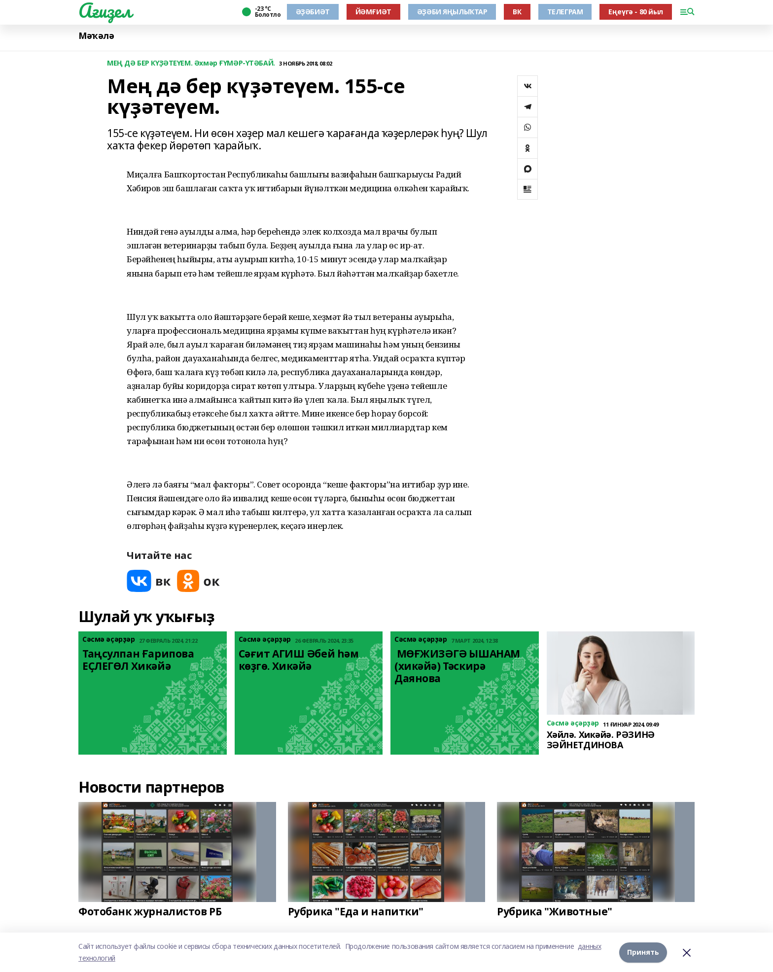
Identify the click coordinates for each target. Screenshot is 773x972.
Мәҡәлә (96, 36)
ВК (517, 11)
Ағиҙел (104, 10)
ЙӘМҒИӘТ (373, 11)
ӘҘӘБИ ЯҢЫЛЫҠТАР (452, 11)
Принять (643, 952)
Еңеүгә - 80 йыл (635, 11)
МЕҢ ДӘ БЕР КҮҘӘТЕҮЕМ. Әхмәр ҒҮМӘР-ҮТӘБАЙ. (191, 63)
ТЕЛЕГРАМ (565, 11)
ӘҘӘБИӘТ (313, 11)
